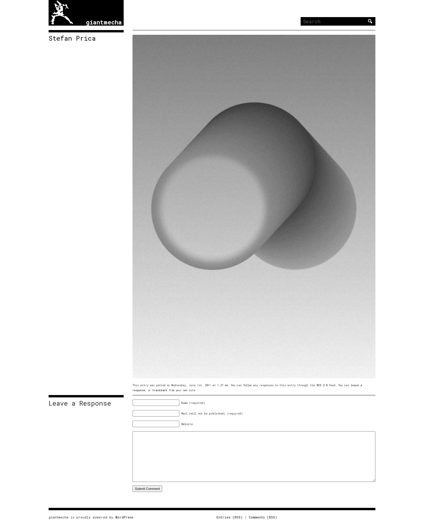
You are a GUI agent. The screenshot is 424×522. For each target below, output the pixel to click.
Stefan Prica (72, 38)
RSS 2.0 (322, 385)
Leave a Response (80, 403)
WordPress (124, 517)
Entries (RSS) (229, 517)
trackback (159, 390)
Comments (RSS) (263, 517)
